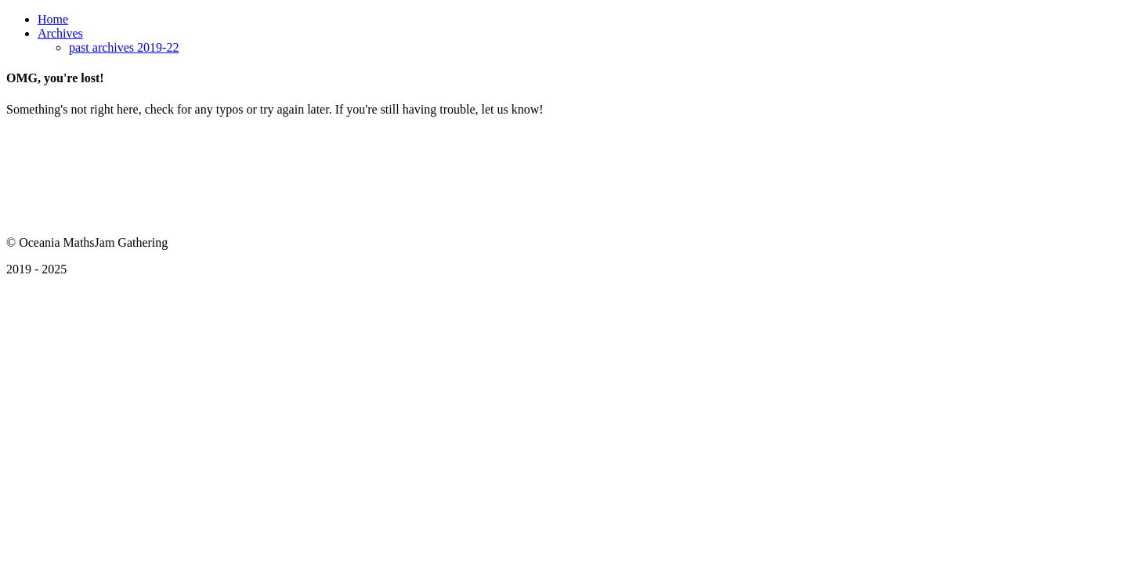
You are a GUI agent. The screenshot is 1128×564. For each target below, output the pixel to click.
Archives (60, 33)
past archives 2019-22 (124, 47)
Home (53, 19)
